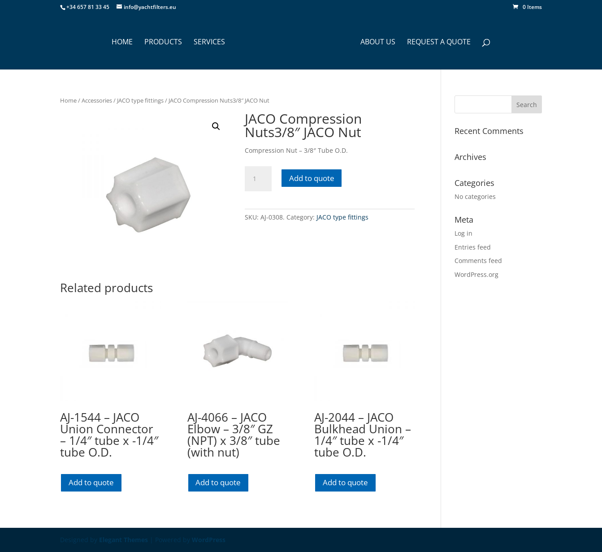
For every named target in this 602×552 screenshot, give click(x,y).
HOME (122, 43)
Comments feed (478, 260)
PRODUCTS (163, 43)
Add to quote (311, 178)
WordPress (208, 539)
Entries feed (473, 247)
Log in (463, 233)
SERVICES (209, 43)
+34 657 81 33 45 (87, 7)
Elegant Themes (123, 539)
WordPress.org (476, 274)
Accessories (97, 100)
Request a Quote (439, 43)
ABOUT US (377, 43)
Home (68, 100)
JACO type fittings (140, 100)
